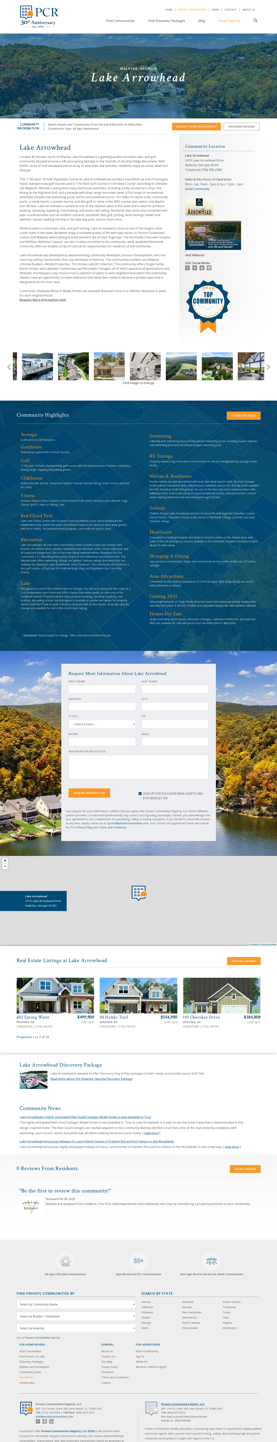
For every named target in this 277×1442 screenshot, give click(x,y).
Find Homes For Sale (32, 1356)
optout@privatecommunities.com (127, 823)
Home (168, 9)
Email (145, 734)
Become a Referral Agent (151, 1367)
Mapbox (255, 944)
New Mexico (189, 1317)
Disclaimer (107, 1372)
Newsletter (26, 1377)
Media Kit (142, 1361)
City (144, 699)
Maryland (187, 1302)
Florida (145, 1317)
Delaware (147, 1312)
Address (75, 699)
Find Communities (120, 20)
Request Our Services (192, 9)
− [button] (5, 866)
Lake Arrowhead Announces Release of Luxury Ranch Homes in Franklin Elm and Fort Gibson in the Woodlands (97, 1141)
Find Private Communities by (46, 1293)
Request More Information (196, 126)
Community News (30, 1372)
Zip (143, 716)
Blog (201, 20)
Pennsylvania (190, 1328)
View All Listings (244, 961)
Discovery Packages (31, 1361)
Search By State (157, 1293)
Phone (73, 734)
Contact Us (108, 1356)
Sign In (140, 1356)
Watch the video (244, 415)
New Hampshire (192, 1312)
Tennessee (229, 1307)
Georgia (146, 1322)
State (73, 716)
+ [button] (5, 861)
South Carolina (231, 1302)
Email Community (197, 189)
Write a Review (245, 1169)
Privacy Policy (84, 827)
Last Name (149, 681)
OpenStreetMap (269, 944)
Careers (106, 1382)
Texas (226, 1312)
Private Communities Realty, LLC (183, 1404)
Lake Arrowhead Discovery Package (61, 1064)
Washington (230, 1328)
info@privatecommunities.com (54, 1416)
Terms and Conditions (112, 827)
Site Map (106, 1361)
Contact (230, 9)
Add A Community (147, 1351)
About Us (248, 9)
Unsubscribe (26, 1382)
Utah (226, 1317)
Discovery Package (241, 126)
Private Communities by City (42, 1337)
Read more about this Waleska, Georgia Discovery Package (91, 1079)
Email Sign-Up (229, 20)
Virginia (227, 1322)
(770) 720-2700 (211, 170)
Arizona (146, 1302)
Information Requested (87, 751)
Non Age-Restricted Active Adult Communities (211, 1264)
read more (151, 1133)
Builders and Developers (34, 1367)
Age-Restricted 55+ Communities (138, 1264)
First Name (77, 681)
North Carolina (191, 1322)
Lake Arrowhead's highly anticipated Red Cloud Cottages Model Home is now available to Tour (85, 1117)
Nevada (186, 1307)
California (147, 1307)
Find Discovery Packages (166, 20)
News (215, 9)
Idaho (144, 1328)
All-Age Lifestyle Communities (65, 1264)
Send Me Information (89, 793)
